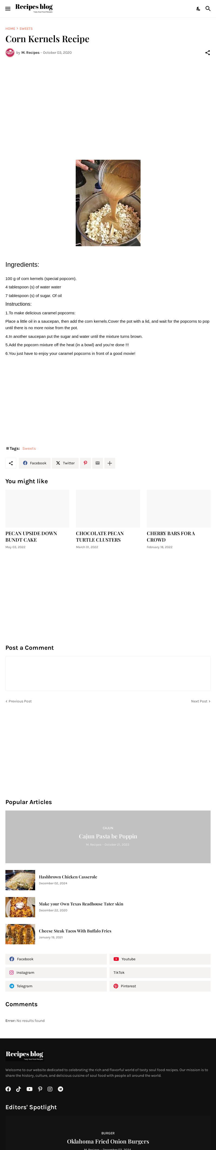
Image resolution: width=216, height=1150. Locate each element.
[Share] (208, 52)
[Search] (209, 8)
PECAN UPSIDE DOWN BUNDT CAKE (31, 536)
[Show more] (109, 463)
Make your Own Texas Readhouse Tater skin (81, 903)
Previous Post (20, 701)
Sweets (26, 28)
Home (10, 28)
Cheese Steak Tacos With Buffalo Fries (75, 931)
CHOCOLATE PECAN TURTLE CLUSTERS (100, 536)
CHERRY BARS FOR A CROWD (171, 536)
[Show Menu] (7, 8)
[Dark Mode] (198, 8)
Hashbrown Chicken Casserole (68, 876)
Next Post (199, 701)
